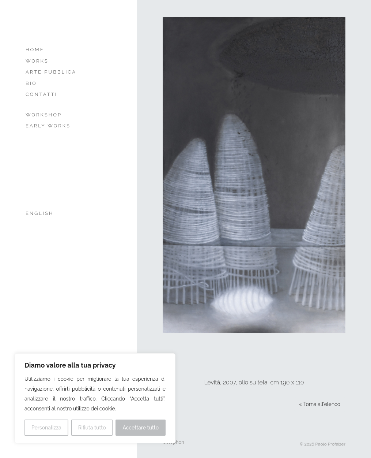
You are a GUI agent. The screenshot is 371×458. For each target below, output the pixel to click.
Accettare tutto (140, 428)
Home (35, 49)
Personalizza (46, 428)
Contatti (41, 94)
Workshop (44, 115)
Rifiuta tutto (92, 428)
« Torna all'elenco (319, 404)
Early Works (48, 126)
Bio (31, 83)
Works (37, 61)
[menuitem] (61, 213)
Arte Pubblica (51, 72)
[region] (95, 398)
